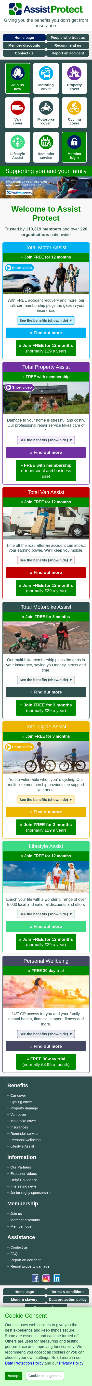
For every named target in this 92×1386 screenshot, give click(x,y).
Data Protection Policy (24, 1363)
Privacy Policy (71, 1363)
